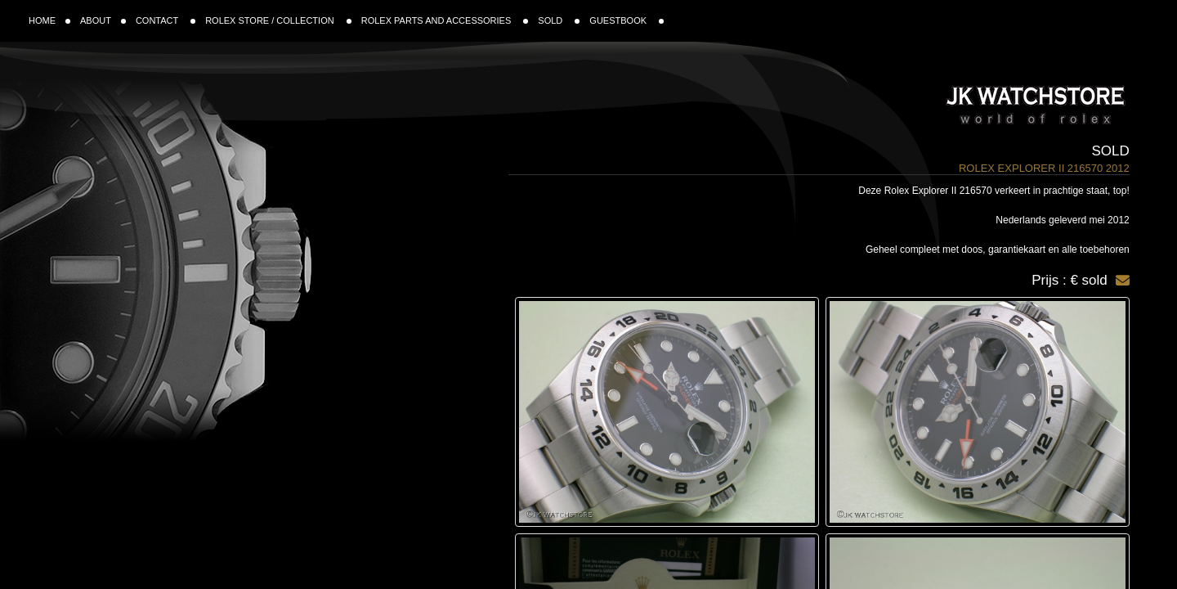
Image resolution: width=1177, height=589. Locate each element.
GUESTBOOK (626, 20)
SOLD (559, 20)
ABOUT (103, 20)
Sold (1111, 151)
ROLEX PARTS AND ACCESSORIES (445, 20)
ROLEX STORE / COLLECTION (278, 20)
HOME (49, 20)
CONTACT (165, 20)
